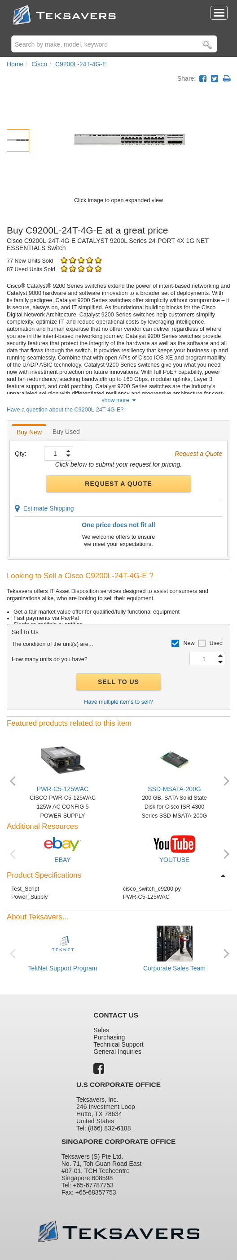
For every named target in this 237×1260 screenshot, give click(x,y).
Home (15, 64)
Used (216, 643)
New (188, 643)
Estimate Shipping (44, 508)
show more (118, 400)
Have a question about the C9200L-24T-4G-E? (65, 410)
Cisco (39, 64)
